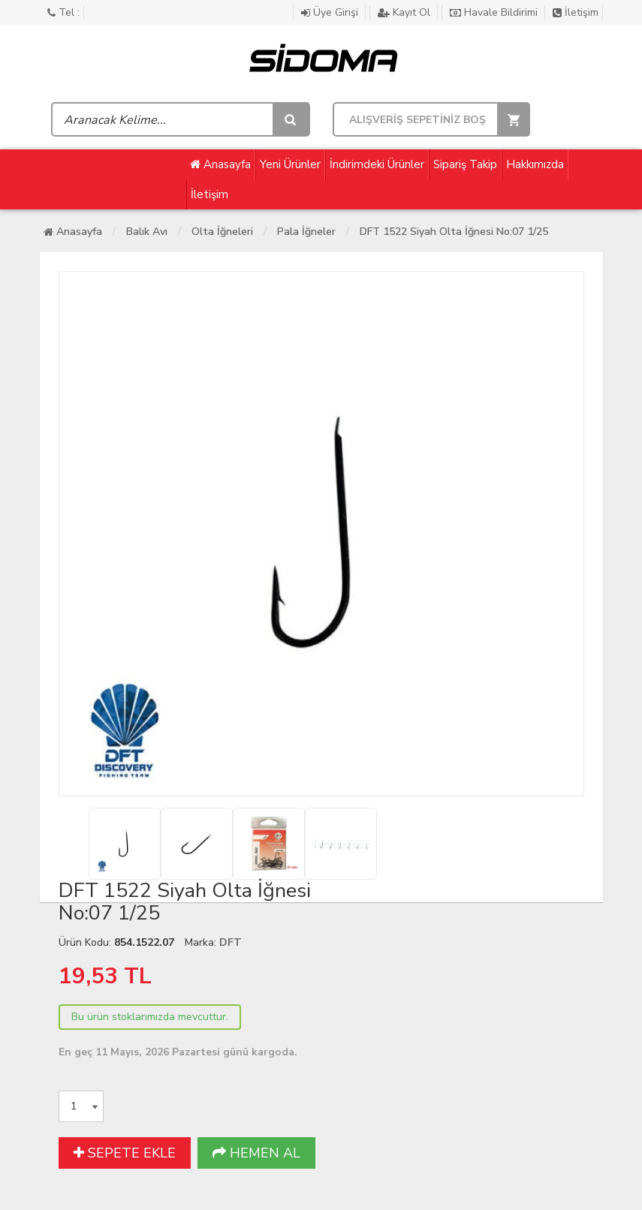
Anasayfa (220, 164)
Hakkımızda (535, 164)
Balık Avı (146, 231)
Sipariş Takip (465, 164)
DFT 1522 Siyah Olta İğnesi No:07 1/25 (454, 231)
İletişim (575, 12)
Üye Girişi (331, 12)
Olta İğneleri (222, 231)
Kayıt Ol (405, 12)
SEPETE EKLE (125, 1153)
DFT (230, 942)
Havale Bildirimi (495, 12)
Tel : (63, 12)
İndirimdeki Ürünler (377, 164)
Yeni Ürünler (290, 164)
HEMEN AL (256, 1153)
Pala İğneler (306, 231)
